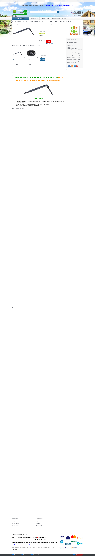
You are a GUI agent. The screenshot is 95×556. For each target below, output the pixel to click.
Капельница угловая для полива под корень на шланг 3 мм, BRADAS (17, 60)
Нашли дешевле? (69, 69)
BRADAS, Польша (47, 27)
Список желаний (36, 554)
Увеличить (30, 39)
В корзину (43, 59)
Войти (76, 1)
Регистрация (80, 1)
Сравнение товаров (26, 554)
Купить (49, 41)
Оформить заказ (79, 554)
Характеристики (28, 74)
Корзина (71, 554)
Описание (17, 74)
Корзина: (79, 9)
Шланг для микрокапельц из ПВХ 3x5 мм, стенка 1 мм (31, 60)
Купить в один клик (49, 43)
